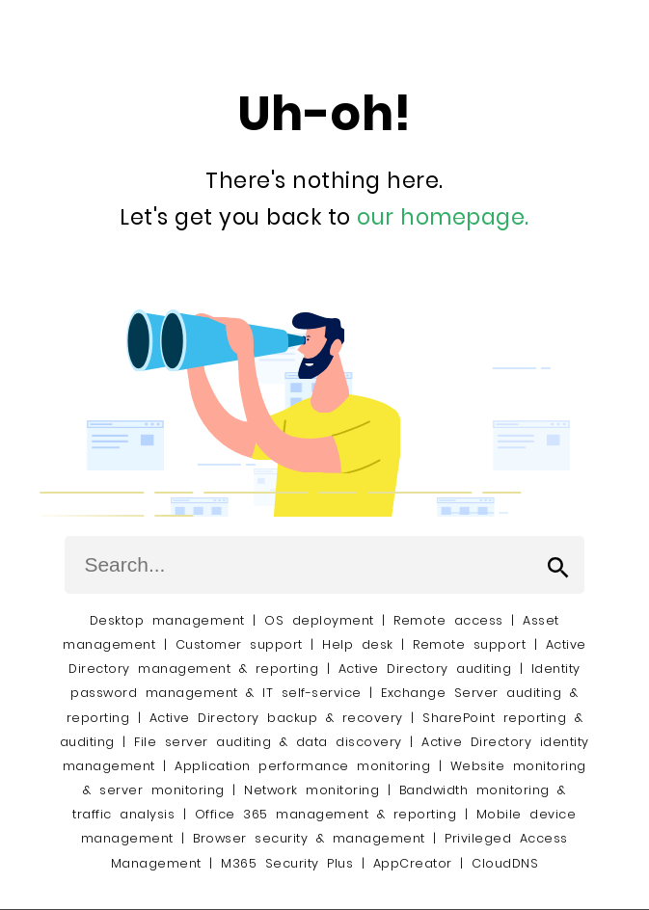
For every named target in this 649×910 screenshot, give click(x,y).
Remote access (448, 620)
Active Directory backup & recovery (276, 717)
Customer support (239, 644)
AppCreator (412, 863)
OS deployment (319, 620)
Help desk (357, 644)
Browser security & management (309, 838)
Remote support (469, 644)
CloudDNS (505, 863)
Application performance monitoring (302, 766)
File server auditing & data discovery (268, 742)
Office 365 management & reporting (326, 814)
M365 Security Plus (287, 863)
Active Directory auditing (425, 668)
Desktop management (167, 620)
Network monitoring (311, 790)
